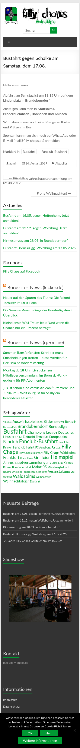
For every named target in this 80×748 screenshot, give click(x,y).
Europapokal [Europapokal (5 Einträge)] (58, 436)
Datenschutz (11, 706)
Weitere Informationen (40, 740)
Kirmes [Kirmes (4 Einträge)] (68, 462)
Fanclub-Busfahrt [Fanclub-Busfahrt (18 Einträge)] (38, 441)
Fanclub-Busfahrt (54, 151)
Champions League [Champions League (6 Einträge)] (42, 432)
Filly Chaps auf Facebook (21, 271)
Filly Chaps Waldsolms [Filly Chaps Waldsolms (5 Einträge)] (59, 452)
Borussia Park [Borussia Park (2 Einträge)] (10, 427)
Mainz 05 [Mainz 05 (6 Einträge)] (39, 467)
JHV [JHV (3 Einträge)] (48, 462)
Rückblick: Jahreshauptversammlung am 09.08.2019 (37, 180)
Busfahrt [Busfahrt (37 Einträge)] (15, 431)
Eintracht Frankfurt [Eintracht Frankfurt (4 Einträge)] (35, 437)
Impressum (10, 700)
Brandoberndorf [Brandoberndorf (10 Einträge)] (32, 426)
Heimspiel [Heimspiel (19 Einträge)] (62, 457)
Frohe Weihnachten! (54, 193)
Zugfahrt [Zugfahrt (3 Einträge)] (35, 481)
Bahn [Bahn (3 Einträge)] (39, 421)
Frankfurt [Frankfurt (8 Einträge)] (11, 457)
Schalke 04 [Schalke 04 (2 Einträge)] (41, 471)
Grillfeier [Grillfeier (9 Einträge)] (42, 457)
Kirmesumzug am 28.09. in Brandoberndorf (35, 240)
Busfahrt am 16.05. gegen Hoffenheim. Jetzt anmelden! (39, 513)
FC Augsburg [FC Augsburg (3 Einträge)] (43, 447)
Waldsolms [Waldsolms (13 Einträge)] (24, 476)
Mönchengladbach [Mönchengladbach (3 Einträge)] (58, 467)
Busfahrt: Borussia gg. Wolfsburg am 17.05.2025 (39, 248)
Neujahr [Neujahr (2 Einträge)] (7, 471)
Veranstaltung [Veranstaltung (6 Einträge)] (59, 471)
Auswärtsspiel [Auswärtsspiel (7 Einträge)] (23, 421)
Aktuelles (61, 163)
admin (13, 163)
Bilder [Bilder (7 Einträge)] (48, 421)
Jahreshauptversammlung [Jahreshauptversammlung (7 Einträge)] (24, 462)
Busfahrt (29, 151)
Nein (48, 733)
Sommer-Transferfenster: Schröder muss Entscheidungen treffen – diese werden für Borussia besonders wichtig (35, 357)
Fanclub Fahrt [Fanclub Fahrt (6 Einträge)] (23, 447)
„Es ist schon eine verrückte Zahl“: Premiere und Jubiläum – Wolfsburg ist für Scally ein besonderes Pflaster (39, 393)
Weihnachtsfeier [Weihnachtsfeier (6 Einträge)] (16, 481)
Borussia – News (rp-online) (35, 342)
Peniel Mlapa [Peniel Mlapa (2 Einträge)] (29, 471)
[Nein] (75, 730)
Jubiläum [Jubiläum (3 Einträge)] (57, 462)
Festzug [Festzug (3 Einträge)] (56, 447)
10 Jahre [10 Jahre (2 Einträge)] (7, 421)
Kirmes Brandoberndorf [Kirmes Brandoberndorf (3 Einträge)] (17, 467)
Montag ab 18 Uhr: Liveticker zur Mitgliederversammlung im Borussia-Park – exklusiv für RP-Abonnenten (35, 375)
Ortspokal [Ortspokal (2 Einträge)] (17, 471)
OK (30, 733)
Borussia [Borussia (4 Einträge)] (71, 421)
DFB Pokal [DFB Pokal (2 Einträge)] (17, 437)
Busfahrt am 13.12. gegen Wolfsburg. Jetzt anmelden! (38, 520)
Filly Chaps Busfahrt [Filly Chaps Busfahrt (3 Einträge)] (30, 452)
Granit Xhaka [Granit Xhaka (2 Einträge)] (26, 458)
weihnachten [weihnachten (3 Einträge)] (43, 476)
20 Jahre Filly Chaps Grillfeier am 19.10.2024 (33, 541)
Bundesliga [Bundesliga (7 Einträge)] (58, 426)
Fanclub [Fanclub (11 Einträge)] (10, 441)
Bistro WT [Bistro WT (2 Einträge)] (59, 421)
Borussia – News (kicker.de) (35, 287)
